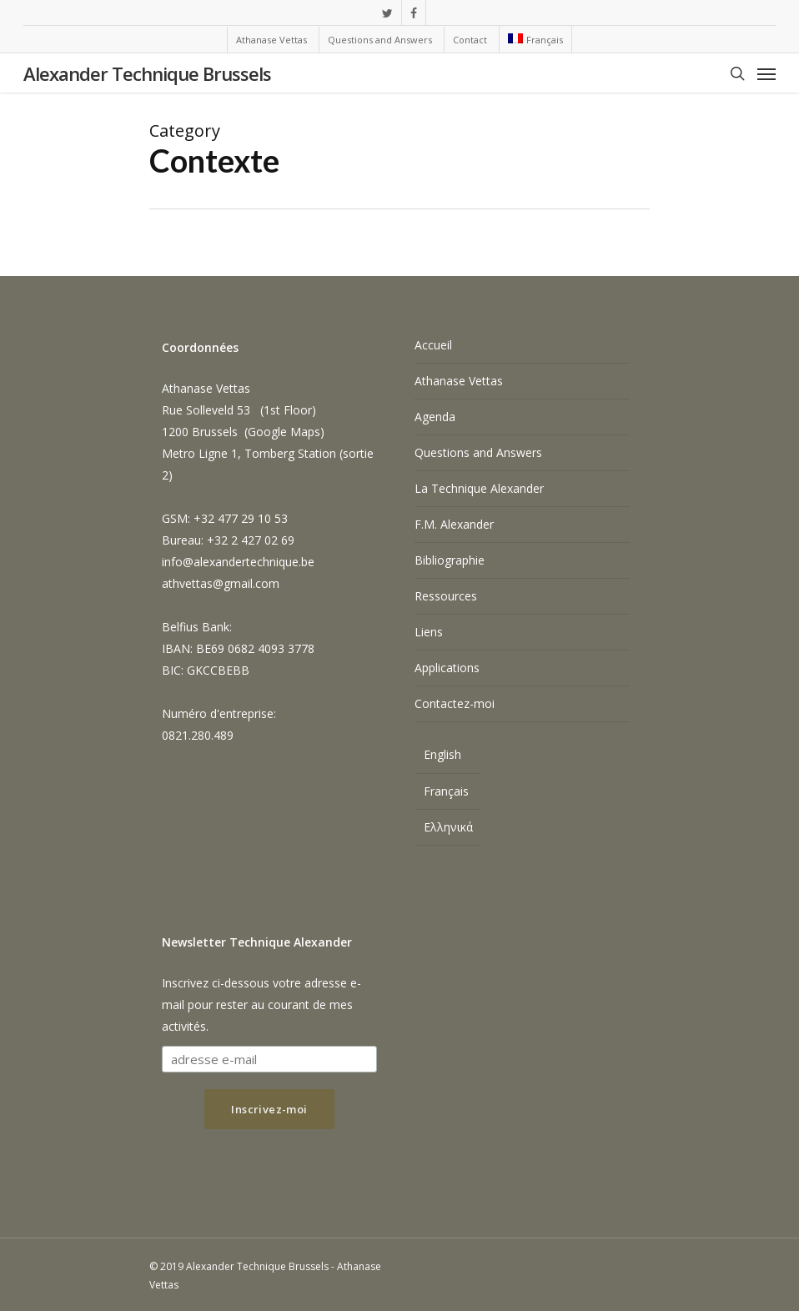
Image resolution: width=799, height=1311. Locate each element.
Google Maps (284, 432)
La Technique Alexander (479, 488)
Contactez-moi (455, 703)
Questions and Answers (478, 452)
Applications (447, 668)
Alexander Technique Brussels (147, 73)
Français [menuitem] (446, 791)
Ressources (446, 596)
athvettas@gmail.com (220, 583)
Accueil (433, 345)
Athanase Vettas (459, 381)
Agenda (435, 416)
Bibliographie (450, 560)
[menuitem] (534, 39)
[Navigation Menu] (766, 73)
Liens (429, 632)
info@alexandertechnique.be (238, 562)
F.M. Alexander (454, 524)
